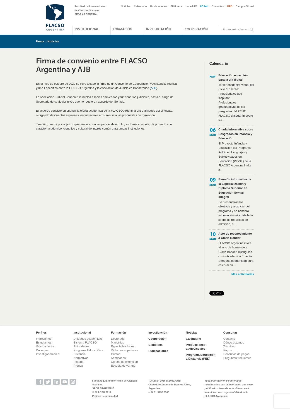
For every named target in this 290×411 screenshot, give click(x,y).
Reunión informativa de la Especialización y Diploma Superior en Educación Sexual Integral (234, 188)
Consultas (218, 6)
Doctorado (118, 338)
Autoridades (81, 346)
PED (229, 6)
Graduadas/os (45, 346)
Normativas (80, 358)
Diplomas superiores (124, 350)
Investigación (158, 29)
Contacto (229, 338)
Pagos (227, 350)
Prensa (78, 365)
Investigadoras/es (47, 354)
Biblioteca (176, 6)
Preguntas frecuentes (237, 358)
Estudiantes (43, 342)
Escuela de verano (123, 365)
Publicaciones (158, 6)
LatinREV (191, 6)
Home (40, 41)
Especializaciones (122, 346)
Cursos (115, 354)
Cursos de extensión (124, 361)
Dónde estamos (233, 342)
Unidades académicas (87, 338)
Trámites (229, 346)
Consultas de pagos (236, 354)
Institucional (87, 29)
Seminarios (118, 358)
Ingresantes (43, 338)
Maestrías (117, 342)
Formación (122, 29)
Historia (78, 361)
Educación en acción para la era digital (233, 78)
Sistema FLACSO (85, 342)
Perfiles (41, 332)
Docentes (42, 350)
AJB (153, 88)
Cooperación (196, 29)
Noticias (126, 6)
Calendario (140, 6)
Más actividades (242, 274)
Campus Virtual (245, 6)
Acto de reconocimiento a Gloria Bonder (235, 236)
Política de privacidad (105, 396)
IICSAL (204, 6)
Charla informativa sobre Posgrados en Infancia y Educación (235, 134)
